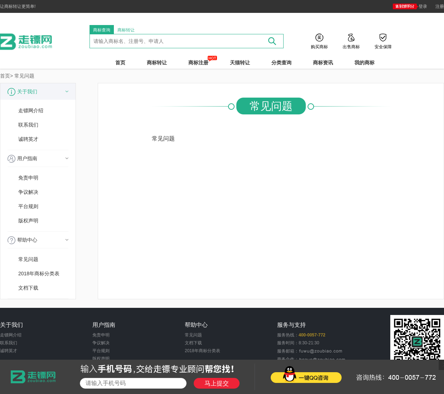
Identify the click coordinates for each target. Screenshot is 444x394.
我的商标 (364, 62)
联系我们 (28, 125)
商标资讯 (323, 62)
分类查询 (281, 62)
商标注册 (198, 62)
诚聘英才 (28, 139)
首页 (120, 62)
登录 (410, 6)
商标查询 (101, 30)
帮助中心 (38, 240)
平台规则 (28, 206)
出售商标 (351, 46)
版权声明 (28, 220)
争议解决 (28, 192)
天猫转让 (240, 62)
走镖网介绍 (30, 110)
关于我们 (38, 92)
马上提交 (216, 383)
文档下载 (28, 288)
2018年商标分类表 (38, 273)
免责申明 (28, 178)
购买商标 (319, 46)
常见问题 (24, 76)
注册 (439, 6)
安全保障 (383, 46)
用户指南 (38, 159)
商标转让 (126, 30)
